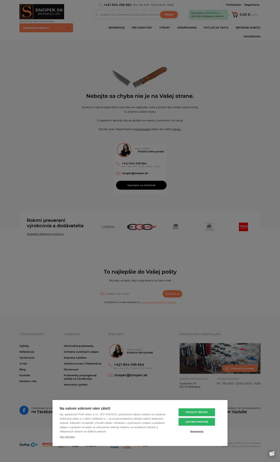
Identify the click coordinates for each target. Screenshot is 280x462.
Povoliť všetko (199, 412)
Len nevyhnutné (199, 421)
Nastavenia (198, 431)
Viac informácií (67, 437)
